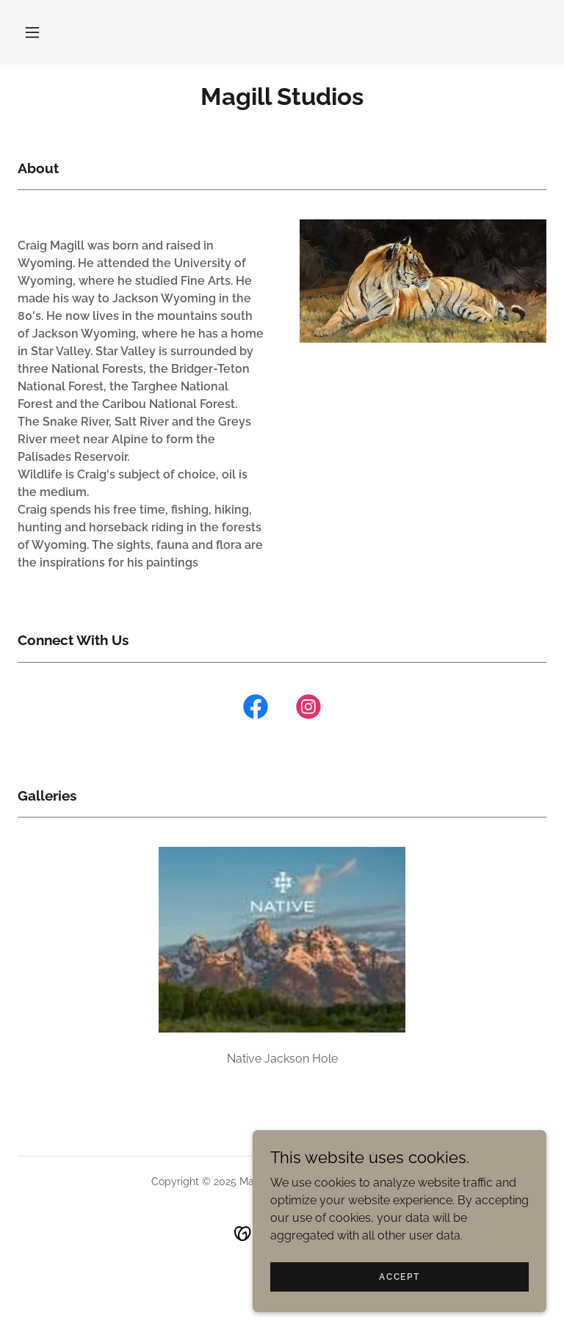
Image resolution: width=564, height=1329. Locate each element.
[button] (32, 32)
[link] (282, 101)
